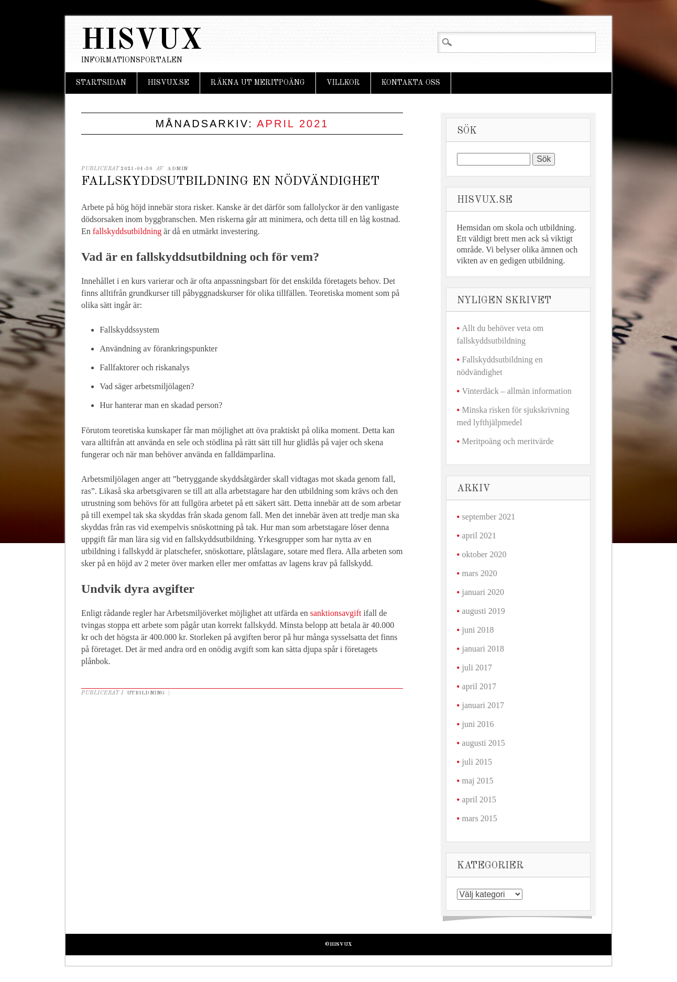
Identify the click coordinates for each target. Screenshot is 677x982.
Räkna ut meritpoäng (258, 82)
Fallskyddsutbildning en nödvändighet (230, 181)
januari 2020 (483, 592)
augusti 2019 (483, 610)
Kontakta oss (410, 82)
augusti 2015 (483, 742)
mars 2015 (479, 818)
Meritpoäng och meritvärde (508, 441)
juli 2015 (477, 761)
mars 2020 (479, 573)
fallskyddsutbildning (128, 231)
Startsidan (101, 82)
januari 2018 (483, 648)
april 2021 (479, 535)
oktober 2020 (484, 554)
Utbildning (146, 693)
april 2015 (479, 799)
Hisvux (141, 41)
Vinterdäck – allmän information (517, 391)
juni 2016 (478, 724)
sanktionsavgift (336, 613)
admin (177, 168)
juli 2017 (477, 667)
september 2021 (489, 516)
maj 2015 (478, 780)
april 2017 (479, 686)
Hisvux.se (168, 82)
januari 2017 (483, 705)
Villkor (343, 82)
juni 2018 (478, 629)
